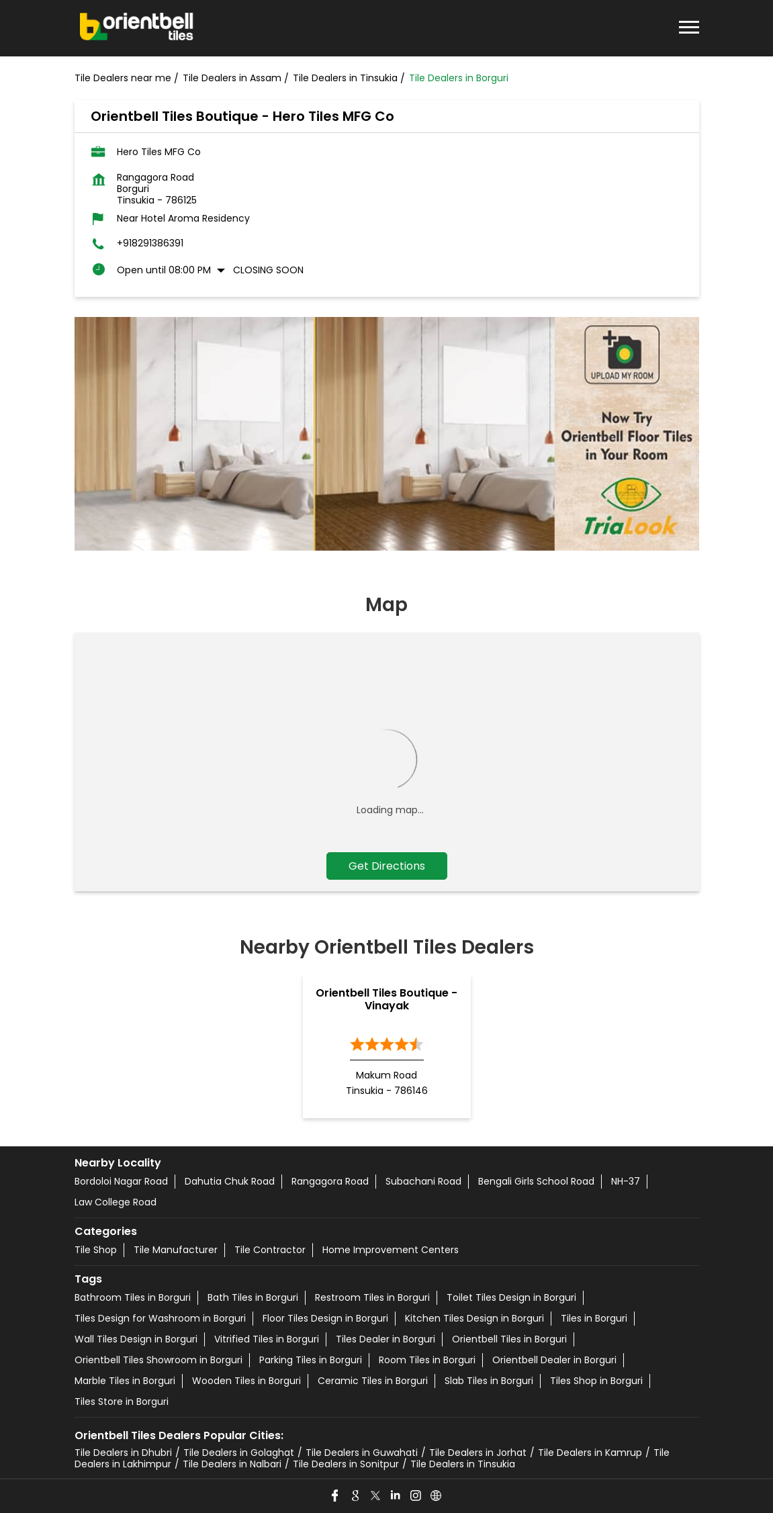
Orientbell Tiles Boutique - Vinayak (386, 999)
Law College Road (115, 1202)
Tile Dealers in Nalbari (232, 1464)
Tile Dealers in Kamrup (590, 1452)
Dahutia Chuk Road (230, 1181)
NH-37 (625, 1181)
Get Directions (387, 866)
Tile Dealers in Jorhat (478, 1452)
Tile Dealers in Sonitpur (346, 1464)
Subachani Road (423, 1181)
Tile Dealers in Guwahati (362, 1452)
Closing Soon (268, 270)
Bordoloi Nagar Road (121, 1181)
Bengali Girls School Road (536, 1181)
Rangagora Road (330, 1181)
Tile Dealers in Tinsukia (462, 1464)
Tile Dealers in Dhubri (123, 1452)
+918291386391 (150, 243)
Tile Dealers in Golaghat (238, 1452)
